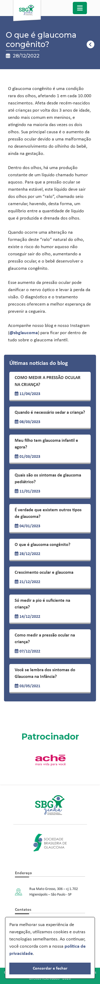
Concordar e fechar (50, 968)
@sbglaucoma (23, 332)
